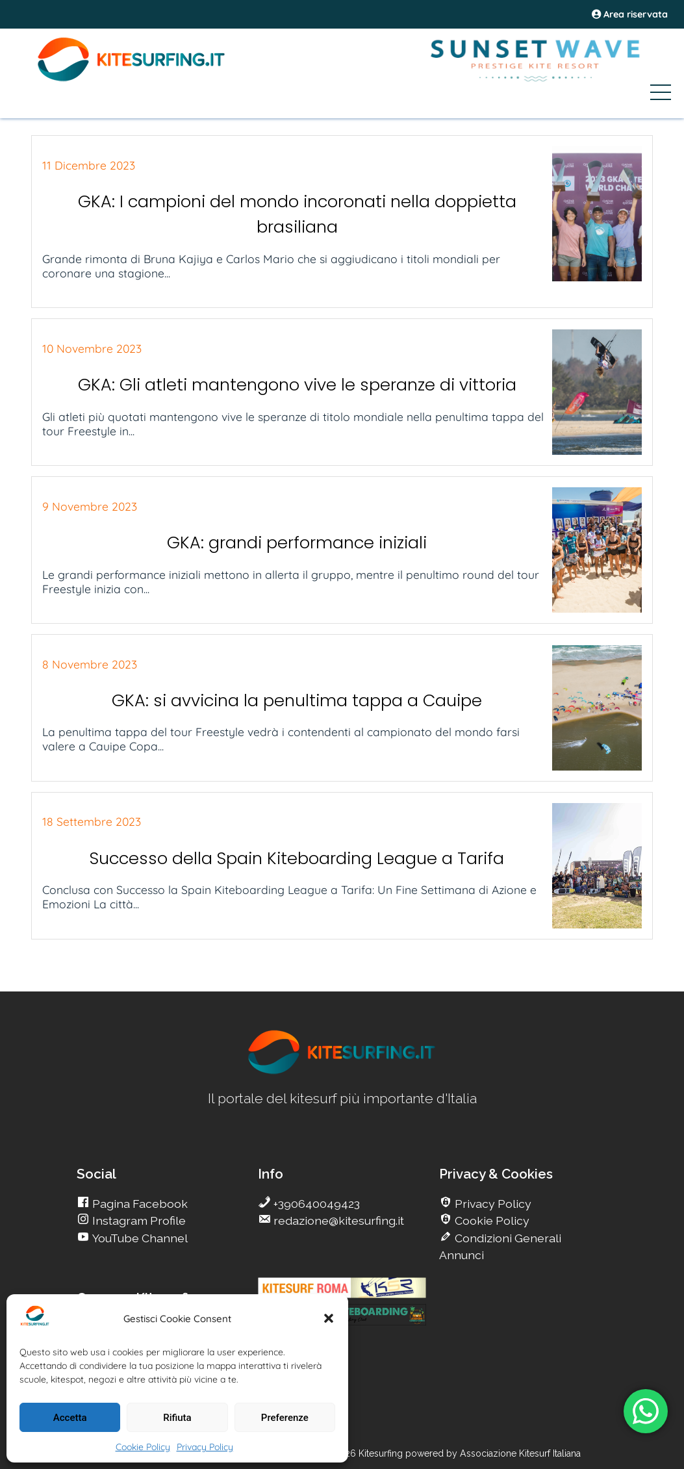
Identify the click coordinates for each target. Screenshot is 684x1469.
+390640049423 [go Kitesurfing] (315, 1203)
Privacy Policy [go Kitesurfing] (491, 1203)
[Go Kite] (131, 79)
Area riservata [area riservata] (630, 14)
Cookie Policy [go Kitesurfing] (490, 1220)
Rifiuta (177, 1418)
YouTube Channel (139, 1238)
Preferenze (285, 1418)
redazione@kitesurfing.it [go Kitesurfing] (337, 1220)
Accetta (70, 1418)
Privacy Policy (205, 1447)
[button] (328, 1318)
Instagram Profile (138, 1220)
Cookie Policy (143, 1447)
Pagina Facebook (139, 1203)
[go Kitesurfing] (342, 1072)
